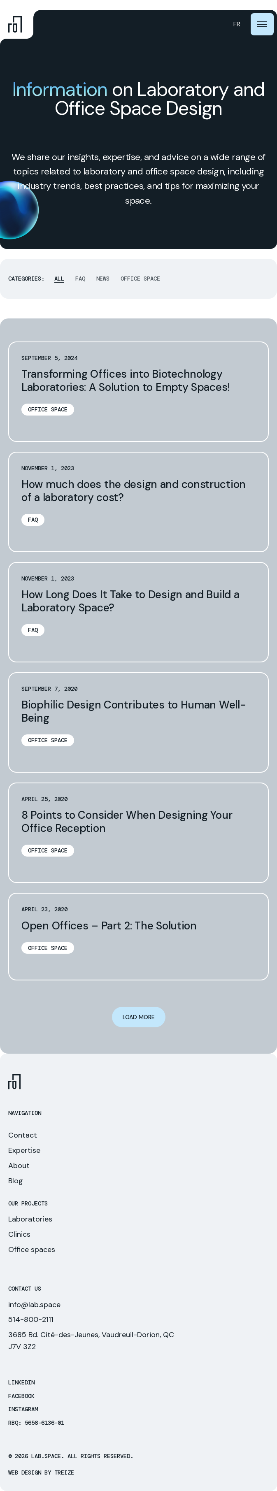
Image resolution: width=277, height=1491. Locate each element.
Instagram (23, 1409)
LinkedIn (21, 1382)
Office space (140, 278)
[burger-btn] (262, 24)
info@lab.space (34, 1305)
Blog (15, 1181)
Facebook (21, 1396)
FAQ (80, 278)
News (102, 278)
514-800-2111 (31, 1319)
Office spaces (31, 1249)
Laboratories (30, 1219)
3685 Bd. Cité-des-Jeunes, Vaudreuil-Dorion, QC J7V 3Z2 (91, 1341)
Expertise (24, 1150)
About (19, 1166)
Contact (22, 1135)
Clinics (19, 1234)
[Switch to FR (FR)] (236, 24)
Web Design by (41, 1472)
